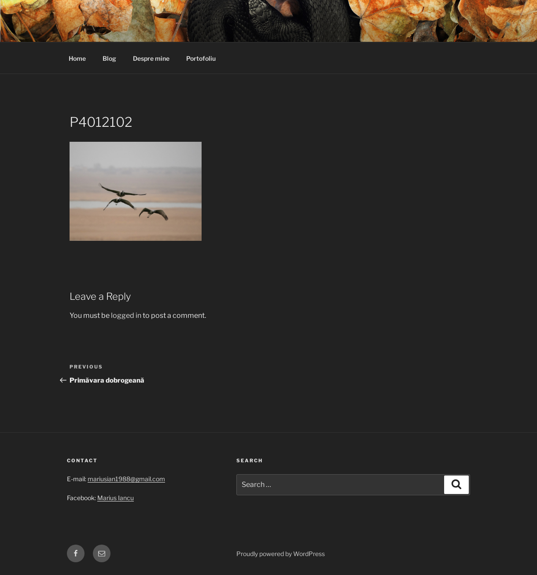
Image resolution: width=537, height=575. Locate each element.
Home (77, 58)
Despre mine (151, 58)
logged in (126, 315)
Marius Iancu (115, 497)
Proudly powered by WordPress (280, 553)
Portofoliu (201, 58)
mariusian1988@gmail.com (126, 479)
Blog (109, 58)
